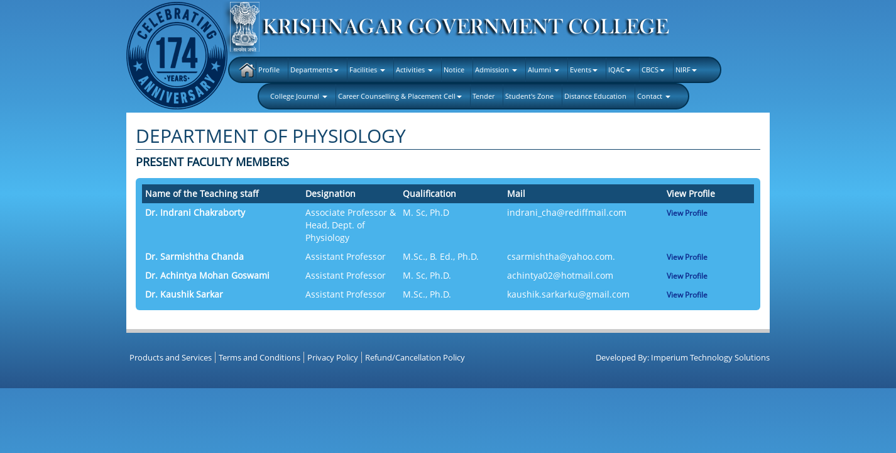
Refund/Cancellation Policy (415, 357)
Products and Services (170, 357)
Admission (496, 69)
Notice (454, 69)
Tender (483, 96)
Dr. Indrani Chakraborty (195, 212)
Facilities (367, 69)
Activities (414, 69)
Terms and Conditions (259, 357)
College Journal (298, 96)
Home (247, 70)
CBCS (653, 69)
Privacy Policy (332, 357)
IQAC (619, 69)
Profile (269, 69)
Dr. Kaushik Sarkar (184, 294)
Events (584, 69)
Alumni (543, 69)
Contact (653, 96)
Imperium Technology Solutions (710, 357)
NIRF (686, 69)
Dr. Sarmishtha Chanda (194, 256)
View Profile (687, 213)
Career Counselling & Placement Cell (400, 96)
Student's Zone (529, 96)
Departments (314, 69)
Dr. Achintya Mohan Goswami (207, 275)
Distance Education (595, 96)
